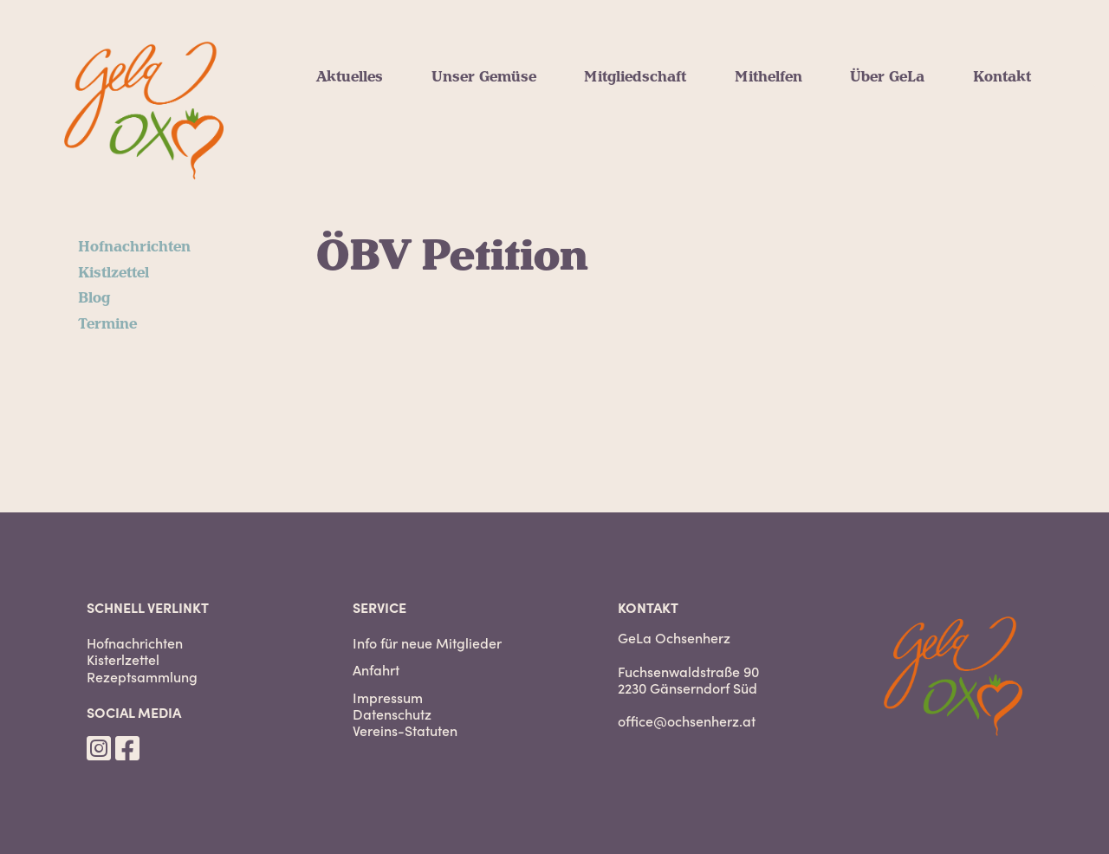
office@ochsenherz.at (687, 720)
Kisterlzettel (123, 659)
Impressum (388, 697)
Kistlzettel (113, 273)
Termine (107, 324)
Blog (94, 298)
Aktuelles (349, 77)
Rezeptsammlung (142, 676)
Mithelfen (768, 77)
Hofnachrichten (134, 247)
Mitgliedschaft (635, 77)
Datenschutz (392, 714)
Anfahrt (376, 670)
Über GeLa (887, 77)
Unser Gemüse (483, 77)
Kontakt (1002, 77)
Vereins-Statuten (405, 730)
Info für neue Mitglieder (427, 643)
